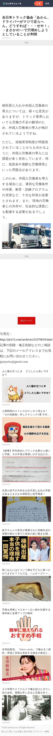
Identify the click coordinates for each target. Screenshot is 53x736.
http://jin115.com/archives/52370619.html (26, 339)
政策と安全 (23, 732)
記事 (38, 3)
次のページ (26, 320)
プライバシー (39, 732)
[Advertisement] (26, 73)
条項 (30, 732)
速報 (47, 3)
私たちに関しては (9, 732)
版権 (47, 732)
